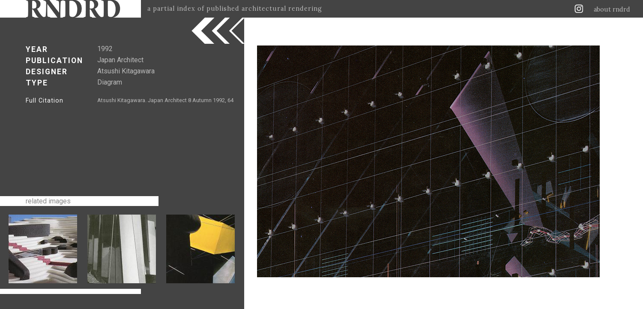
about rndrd (612, 9)
